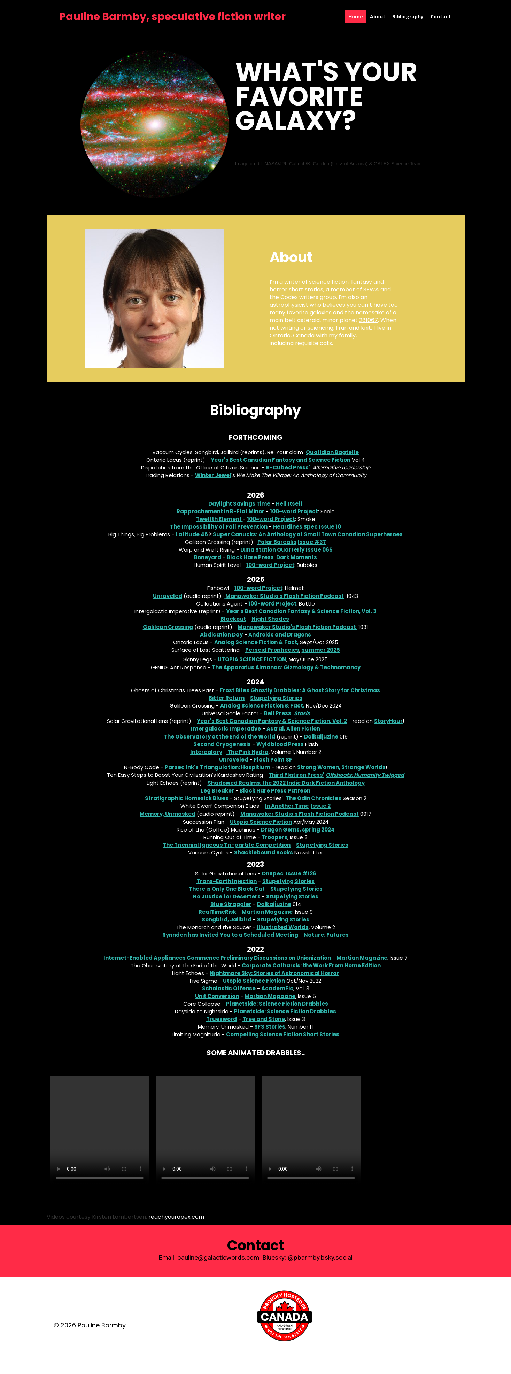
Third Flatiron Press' (296, 775)
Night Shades (270, 619)
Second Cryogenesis (222, 744)
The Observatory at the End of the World (219, 736)
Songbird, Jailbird (226, 919)
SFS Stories (269, 1026)
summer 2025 (321, 650)
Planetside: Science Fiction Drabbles (277, 1003)
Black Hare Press (250, 557)
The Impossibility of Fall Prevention (219, 526)
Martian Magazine (267, 911)
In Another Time (287, 806)
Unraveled (167, 596)
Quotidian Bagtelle (332, 452)
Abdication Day (221, 634)
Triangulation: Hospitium (235, 767)
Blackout (233, 619)
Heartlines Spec (295, 526)
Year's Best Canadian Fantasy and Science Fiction (280, 459)
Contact (441, 16)
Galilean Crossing (168, 627)
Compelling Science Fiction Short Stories (282, 1034)
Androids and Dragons (279, 634)
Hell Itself (289, 503)
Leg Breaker (217, 790)
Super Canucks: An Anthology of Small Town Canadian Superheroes (308, 534)
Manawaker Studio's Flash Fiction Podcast (284, 596)
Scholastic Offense (229, 988)
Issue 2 (321, 806)
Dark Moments (296, 557)
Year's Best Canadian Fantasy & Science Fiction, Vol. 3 (301, 611)
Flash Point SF (273, 759)
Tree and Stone (263, 1019)
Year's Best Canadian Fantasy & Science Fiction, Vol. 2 (272, 721)
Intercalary (206, 752)
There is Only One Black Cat (227, 888)
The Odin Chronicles (313, 798)
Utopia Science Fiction (252, 659)
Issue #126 (301, 873)
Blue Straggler (230, 904)
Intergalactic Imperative (226, 728)
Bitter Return (227, 698)
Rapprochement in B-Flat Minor (220, 511)
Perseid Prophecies (272, 650)
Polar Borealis (276, 542)
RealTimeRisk (217, 911)
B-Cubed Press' (288, 467)
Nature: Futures (326, 934)
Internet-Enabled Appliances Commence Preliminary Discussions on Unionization (217, 957)
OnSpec (273, 873)
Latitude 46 (192, 534)
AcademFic (277, 988)
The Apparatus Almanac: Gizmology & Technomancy (286, 667)
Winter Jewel (213, 475)
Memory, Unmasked (167, 814)
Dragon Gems (280, 829)
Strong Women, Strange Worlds (341, 767)
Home (355, 16)
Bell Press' (278, 713)
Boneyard (207, 557)
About (377, 16)
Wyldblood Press (280, 744)
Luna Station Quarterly (272, 549)
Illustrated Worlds (283, 927)
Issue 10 (330, 526)
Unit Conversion (217, 996)
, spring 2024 (317, 829)
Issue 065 (319, 549)
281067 (368, 320)
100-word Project (294, 511)
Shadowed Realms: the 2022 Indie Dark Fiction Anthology (286, 783)
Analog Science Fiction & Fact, (256, 642)
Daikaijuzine (321, 736)
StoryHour (388, 721)
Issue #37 (312, 542)
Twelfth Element (219, 519)
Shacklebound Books (263, 852)
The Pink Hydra (248, 752)
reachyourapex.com (176, 1217)
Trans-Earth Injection (226, 881)
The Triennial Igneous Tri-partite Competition (227, 845)
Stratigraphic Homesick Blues (187, 798)
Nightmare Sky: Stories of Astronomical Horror (274, 973)
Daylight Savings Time (239, 503)
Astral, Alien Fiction (293, 728)
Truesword (221, 1019)
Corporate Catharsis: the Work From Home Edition (311, 965)
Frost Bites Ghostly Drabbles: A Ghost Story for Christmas (300, 690)
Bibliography (408, 16)
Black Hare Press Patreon (275, 790)
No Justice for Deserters (227, 896)
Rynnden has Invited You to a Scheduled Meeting (230, 934)
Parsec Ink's (182, 767)
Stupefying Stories (276, 698)
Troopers (274, 837)
